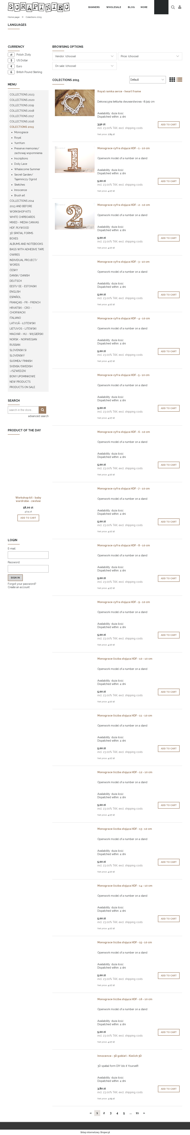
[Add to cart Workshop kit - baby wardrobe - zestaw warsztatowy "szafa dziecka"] (28, 518)
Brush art (19, 195)
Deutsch (16, 280)
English (15, 291)
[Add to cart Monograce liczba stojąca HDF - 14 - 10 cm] (169, 918)
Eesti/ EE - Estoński (23, 286)
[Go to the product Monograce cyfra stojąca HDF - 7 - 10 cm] (75, 489)
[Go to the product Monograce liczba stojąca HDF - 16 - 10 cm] (75, 1000)
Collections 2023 (22, 94)
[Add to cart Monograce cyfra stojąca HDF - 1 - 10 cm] (169, 181)
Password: (14, 562)
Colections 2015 (22, 126)
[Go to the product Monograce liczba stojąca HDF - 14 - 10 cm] (75, 886)
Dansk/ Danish (20, 275)
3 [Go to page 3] (111, 1113)
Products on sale (22, 387)
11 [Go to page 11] (137, 1113)
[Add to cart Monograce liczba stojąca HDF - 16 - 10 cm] (169, 1032)
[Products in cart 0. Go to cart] (161, 7)
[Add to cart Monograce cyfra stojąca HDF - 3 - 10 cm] (169, 294)
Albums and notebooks (26, 243)
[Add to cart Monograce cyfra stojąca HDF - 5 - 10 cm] (169, 408)
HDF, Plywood (19, 227)
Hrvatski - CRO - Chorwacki (21, 310)
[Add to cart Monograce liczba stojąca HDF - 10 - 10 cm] (169, 692)
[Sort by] (147, 79)
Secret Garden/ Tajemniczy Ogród (25, 177)
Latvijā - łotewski (22, 323)
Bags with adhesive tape (27, 249)
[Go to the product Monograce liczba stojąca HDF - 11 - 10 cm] (75, 716)
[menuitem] (94, 7)
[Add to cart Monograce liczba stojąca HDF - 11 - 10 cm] (169, 748)
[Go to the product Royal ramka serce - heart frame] (75, 103)
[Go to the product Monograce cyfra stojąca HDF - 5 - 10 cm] (75, 376)
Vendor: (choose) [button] (65, 56)
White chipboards (22, 216)
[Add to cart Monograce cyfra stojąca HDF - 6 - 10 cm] (169, 465)
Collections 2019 (22, 105)
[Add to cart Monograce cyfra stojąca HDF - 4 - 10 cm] (169, 351)
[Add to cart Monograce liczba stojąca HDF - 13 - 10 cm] (169, 862)
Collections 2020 (22, 99)
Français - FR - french (25, 302)
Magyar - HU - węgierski (26, 334)
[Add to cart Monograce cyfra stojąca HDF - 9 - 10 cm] (169, 635)
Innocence (20, 190)
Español (15, 297)
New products (20, 381)
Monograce (21, 132)
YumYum (19, 143)
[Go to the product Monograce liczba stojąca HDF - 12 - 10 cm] (75, 773)
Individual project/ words (23, 262)
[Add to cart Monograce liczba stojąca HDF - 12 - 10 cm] (169, 805)
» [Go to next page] (144, 1113)
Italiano (15, 317)
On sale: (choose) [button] (65, 65)
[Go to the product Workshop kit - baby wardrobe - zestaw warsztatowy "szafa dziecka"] (28, 471)
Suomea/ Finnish (21, 360)
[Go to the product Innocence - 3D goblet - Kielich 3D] (75, 1057)
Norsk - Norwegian (23, 339)
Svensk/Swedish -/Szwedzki (21, 368)
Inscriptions (21, 158)
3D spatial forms (21, 233)
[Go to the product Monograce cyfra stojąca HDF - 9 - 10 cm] (75, 603)
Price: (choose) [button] (130, 56)
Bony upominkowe (22, 376)
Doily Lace (20, 163)
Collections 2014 (22, 200)
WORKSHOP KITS (20, 211)
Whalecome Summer (27, 169)
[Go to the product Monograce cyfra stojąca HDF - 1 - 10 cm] (75, 159)
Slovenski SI (18, 350)
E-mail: (12, 548)
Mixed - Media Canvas (24, 222)
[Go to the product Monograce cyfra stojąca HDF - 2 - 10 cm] (75, 216)
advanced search (38, 416)
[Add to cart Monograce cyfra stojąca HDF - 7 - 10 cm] (169, 521)
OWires (15, 254)
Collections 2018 (22, 110)
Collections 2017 (22, 116)
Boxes (14, 238)
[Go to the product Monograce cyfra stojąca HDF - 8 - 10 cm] (75, 546)
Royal (17, 137)
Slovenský (17, 355)
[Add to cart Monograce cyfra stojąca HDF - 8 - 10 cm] (169, 578)
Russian (15, 344)
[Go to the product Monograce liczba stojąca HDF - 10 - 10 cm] (75, 659)
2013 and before (21, 206)
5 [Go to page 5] (124, 1113)
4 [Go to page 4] (117, 1113)
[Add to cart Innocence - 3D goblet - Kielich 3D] (169, 1089)
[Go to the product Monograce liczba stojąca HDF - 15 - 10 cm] (75, 943)
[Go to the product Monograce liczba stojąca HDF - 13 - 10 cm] (75, 830)
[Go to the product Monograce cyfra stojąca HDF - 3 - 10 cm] (75, 262)
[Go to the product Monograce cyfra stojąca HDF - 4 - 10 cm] (75, 319)
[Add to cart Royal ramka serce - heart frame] (169, 124)
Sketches (19, 184)
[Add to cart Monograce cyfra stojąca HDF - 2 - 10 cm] (169, 238)
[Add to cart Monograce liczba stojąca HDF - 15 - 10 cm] (169, 975)
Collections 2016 (22, 121)
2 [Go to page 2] (104, 1113)
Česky (14, 270)
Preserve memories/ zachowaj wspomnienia (28, 151)
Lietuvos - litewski (23, 328)
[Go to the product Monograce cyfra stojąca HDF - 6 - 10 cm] (75, 433)
